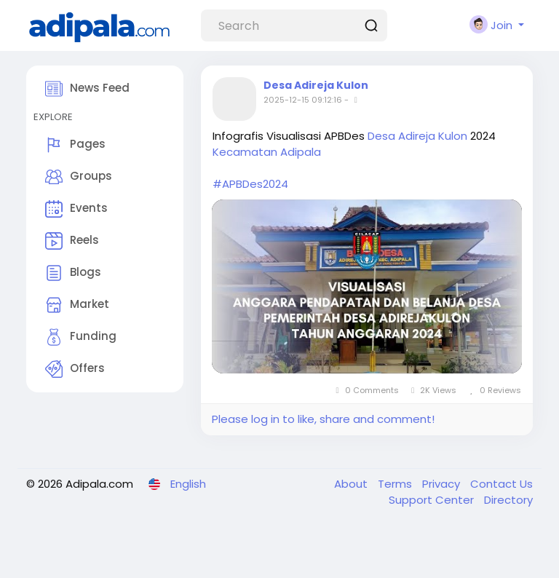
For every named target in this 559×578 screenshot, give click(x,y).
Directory (508, 499)
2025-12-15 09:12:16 (302, 100)
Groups (78, 177)
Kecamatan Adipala (267, 151)
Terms (396, 483)
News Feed (87, 89)
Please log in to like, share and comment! (323, 419)
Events (76, 209)
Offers (75, 369)
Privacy (442, 483)
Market (77, 305)
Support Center (433, 499)
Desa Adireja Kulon (315, 85)
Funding (80, 337)
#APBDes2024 (250, 183)
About (352, 483)
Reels (72, 241)
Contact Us (501, 483)
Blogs (73, 273)
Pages (75, 145)
